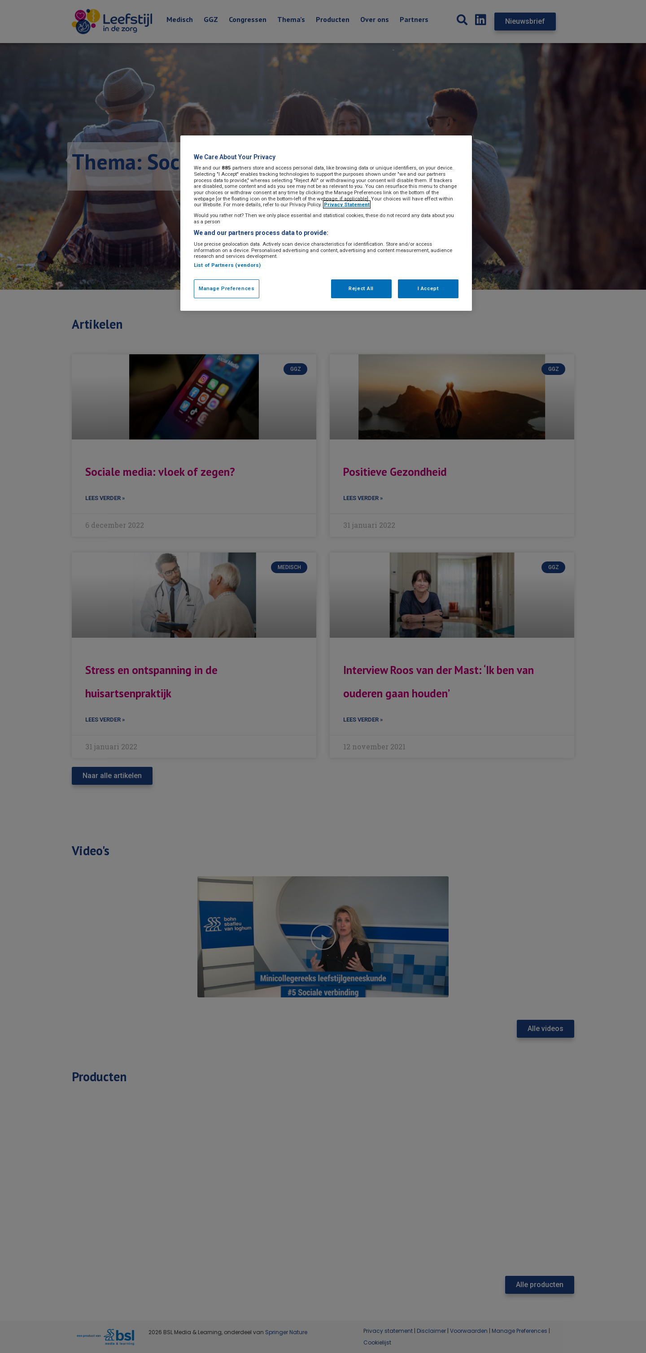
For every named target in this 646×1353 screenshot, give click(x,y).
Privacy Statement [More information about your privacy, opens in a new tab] (347, 204)
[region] (326, 223)
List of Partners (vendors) (227, 265)
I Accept (428, 288)
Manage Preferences (226, 288)
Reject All (361, 288)
